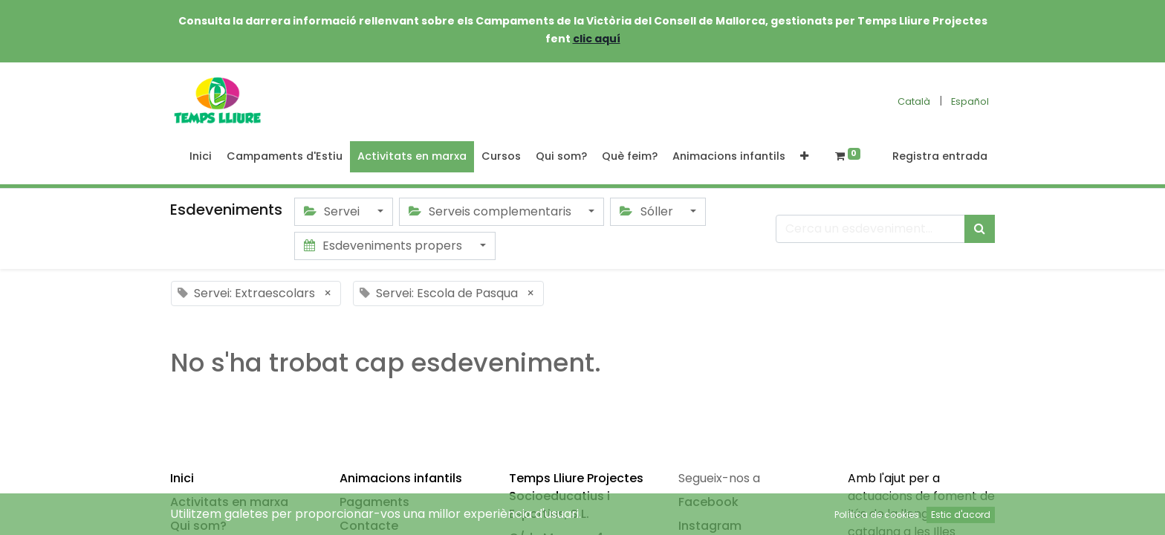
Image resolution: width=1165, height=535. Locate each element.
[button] (804, 156)
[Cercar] (979, 229)
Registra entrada (939, 156)
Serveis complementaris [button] (491, 211)
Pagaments (374, 501)
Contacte (369, 525)
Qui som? (198, 525)
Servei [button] (333, 211)
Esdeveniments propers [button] (384, 245)
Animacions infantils (401, 478)
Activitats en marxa (229, 501)
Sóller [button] (647, 211)
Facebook (708, 501)
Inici (182, 478)
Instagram (709, 525)
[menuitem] (200, 156)
